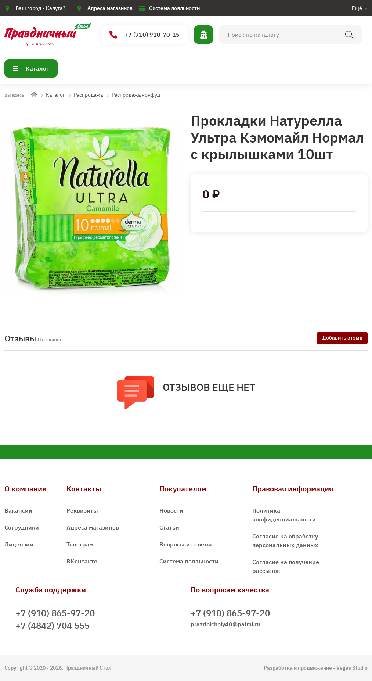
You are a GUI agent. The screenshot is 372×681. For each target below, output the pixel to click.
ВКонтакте (81, 561)
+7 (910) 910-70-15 (144, 35)
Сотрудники (21, 527)
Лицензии (18, 544)
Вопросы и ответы (185, 544)
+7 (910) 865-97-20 (55, 613)
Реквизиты (82, 510)
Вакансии (18, 510)
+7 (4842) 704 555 (52, 625)
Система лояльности (174, 8)
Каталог (31, 68)
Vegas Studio (352, 667)
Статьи (169, 527)
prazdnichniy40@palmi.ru (225, 624)
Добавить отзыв (342, 337)
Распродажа (88, 95)
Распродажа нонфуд (136, 95)
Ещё (357, 8)
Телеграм (79, 544)
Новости (171, 510)
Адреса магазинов (110, 8)
